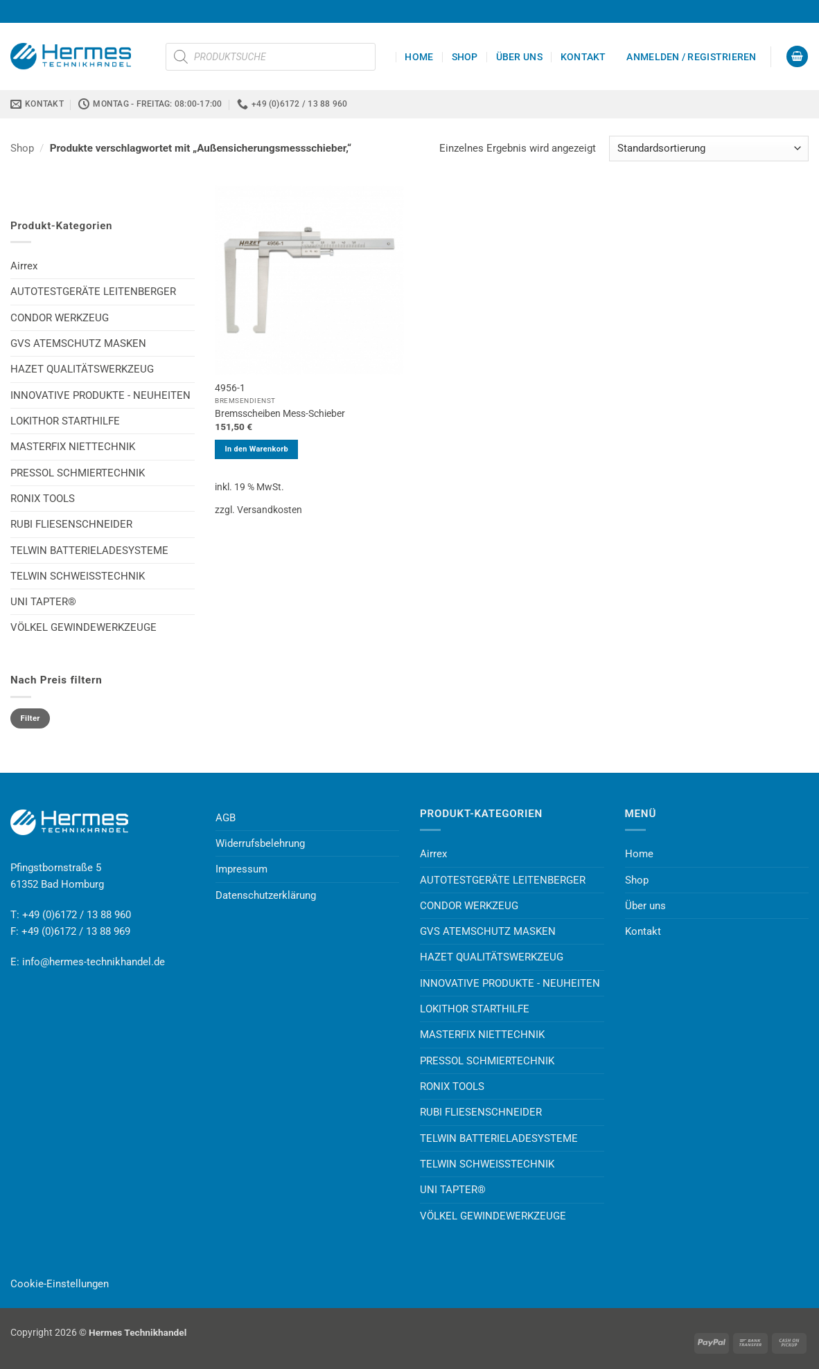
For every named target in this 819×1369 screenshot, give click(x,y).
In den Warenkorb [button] (256, 449)
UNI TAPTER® (43, 602)
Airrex (23, 266)
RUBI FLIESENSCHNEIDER (71, 524)
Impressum (241, 869)
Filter (30, 718)
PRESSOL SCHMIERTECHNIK (77, 473)
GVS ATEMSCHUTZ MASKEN (78, 343)
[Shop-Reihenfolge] (709, 148)
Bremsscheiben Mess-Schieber (280, 413)
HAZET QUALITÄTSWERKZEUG (82, 369)
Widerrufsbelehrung (260, 843)
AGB (225, 818)
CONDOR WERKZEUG (59, 318)
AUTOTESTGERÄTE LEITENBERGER (93, 291)
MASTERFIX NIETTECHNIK (72, 446)
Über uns (519, 56)
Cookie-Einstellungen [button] (59, 1284)
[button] (691, 57)
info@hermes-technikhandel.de (93, 962)
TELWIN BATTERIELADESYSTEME (89, 550)
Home (419, 56)
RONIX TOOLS (42, 498)
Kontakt (583, 56)
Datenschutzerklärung (265, 895)
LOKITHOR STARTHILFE (65, 421)
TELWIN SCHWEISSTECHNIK (77, 576)
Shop (465, 56)
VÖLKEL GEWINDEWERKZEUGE (83, 627)
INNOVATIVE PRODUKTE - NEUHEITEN (100, 395)
